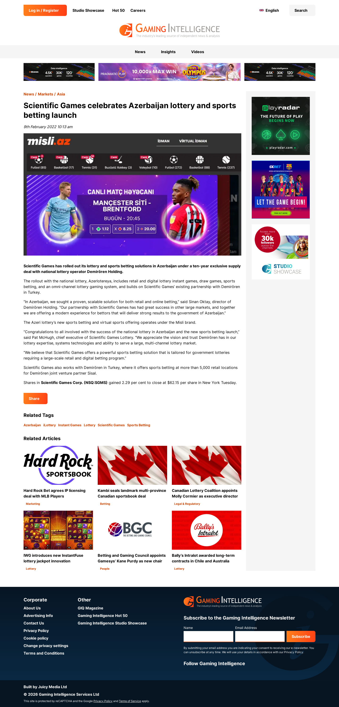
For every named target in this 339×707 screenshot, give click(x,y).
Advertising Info (38, 615)
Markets (45, 94)
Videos (197, 51)
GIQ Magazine (90, 608)
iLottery (49, 425)
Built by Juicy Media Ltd (45, 686)
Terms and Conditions (44, 653)
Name (188, 628)
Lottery (89, 425)
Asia (61, 94)
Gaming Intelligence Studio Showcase (112, 623)
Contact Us (34, 623)
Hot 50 (118, 10)
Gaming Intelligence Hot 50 (103, 615)
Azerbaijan (32, 425)
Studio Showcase (88, 10)
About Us (32, 608)
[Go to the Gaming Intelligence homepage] (169, 31)
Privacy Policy (36, 630)
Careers (137, 10)
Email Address (246, 628)
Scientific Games (111, 425)
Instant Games (69, 425)
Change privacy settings (46, 645)
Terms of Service (130, 701)
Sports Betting (138, 425)
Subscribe (301, 636)
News (29, 94)
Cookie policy (36, 638)
